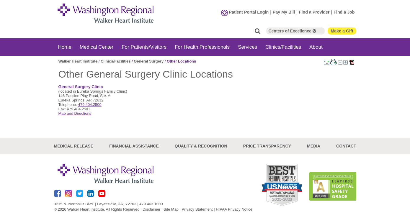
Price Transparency (267, 146)
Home (64, 47)
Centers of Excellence (292, 31)
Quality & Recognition (201, 146)
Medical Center (96, 47)
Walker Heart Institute (78, 61)
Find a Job (344, 12)
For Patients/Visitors (144, 47)
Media (313, 146)
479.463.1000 (151, 204)
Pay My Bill (284, 12)
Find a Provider (314, 12)
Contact (346, 146)
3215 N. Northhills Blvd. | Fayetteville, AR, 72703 (95, 204)
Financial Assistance (134, 146)
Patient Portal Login (249, 12)
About (315, 47)
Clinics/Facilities (283, 47)
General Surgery (149, 61)
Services (247, 47)
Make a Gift (342, 31)
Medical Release (74, 146)
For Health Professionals (202, 47)
